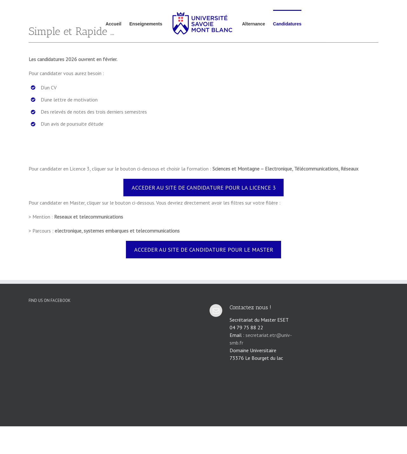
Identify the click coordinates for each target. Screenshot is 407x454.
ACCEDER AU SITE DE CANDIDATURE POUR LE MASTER (203, 249)
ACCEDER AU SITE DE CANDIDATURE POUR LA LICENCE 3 (204, 187)
